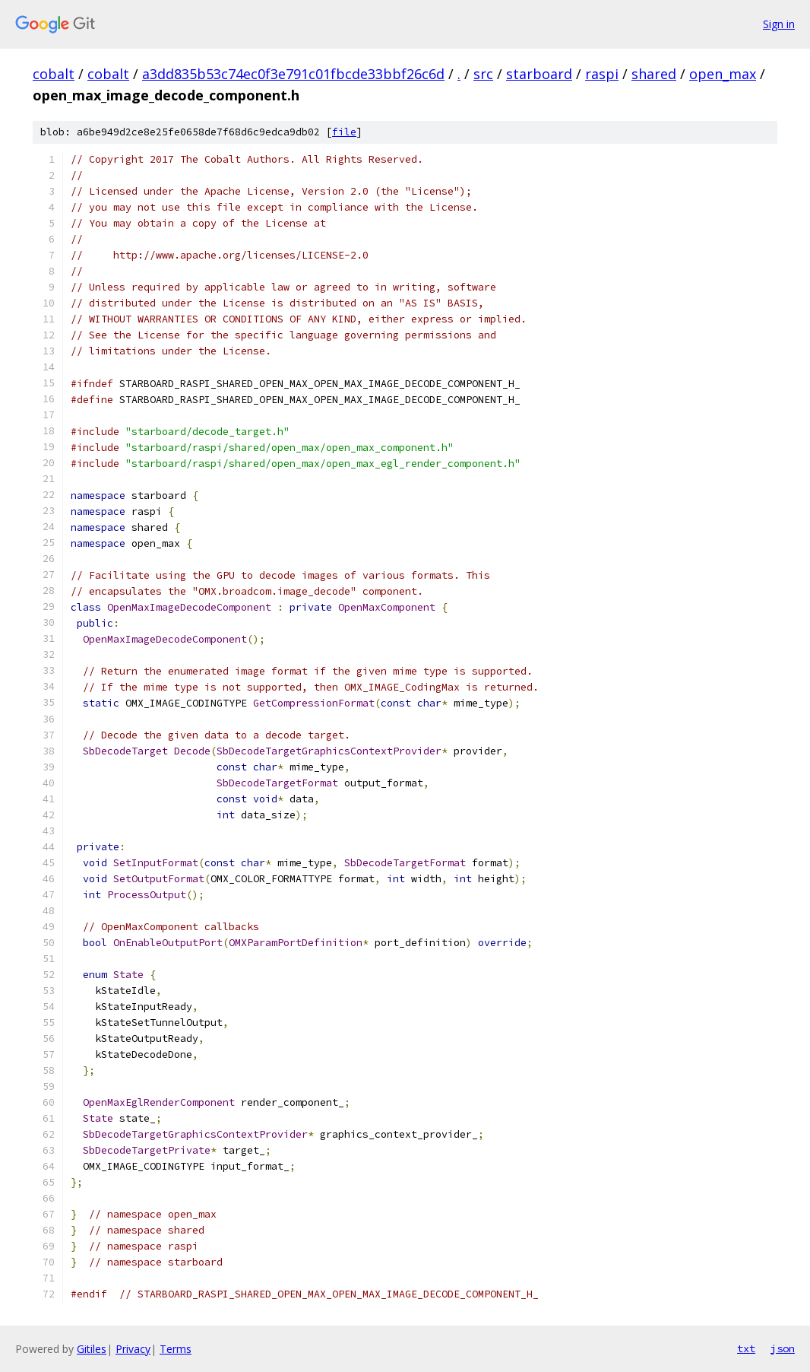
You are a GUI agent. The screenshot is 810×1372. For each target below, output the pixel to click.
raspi (602, 74)
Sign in (779, 24)
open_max (722, 74)
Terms (175, 1349)
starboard (539, 74)
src (483, 74)
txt (746, 1348)
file (344, 131)
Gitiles (91, 1349)
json (782, 1348)
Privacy (132, 1349)
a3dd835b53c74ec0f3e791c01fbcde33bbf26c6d (293, 74)
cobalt (53, 74)
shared (653, 74)
